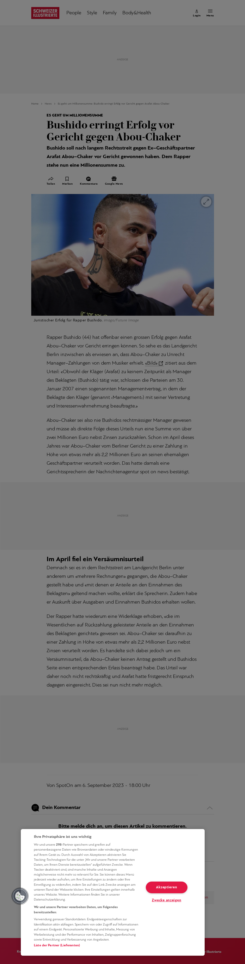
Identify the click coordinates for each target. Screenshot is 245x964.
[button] (20, 896)
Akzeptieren (166, 887)
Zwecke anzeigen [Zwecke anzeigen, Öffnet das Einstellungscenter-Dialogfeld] (166, 900)
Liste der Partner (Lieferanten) (57, 945)
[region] (113, 892)
